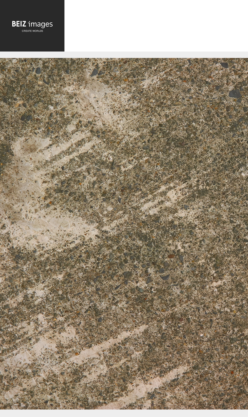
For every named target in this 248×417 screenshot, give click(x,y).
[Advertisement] (156, 28)
